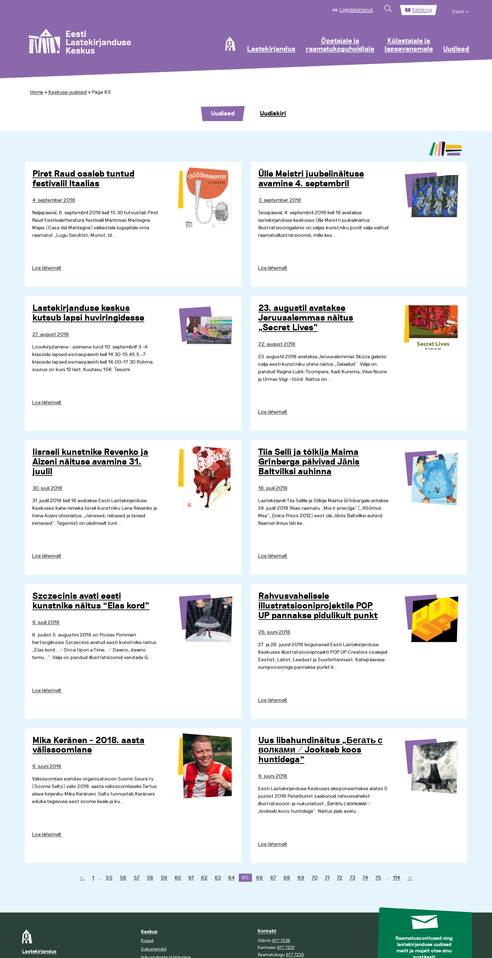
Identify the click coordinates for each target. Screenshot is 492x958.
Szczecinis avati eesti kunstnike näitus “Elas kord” (90, 601)
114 (396, 878)
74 (365, 878)
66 (259, 878)
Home (36, 92)
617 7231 (286, 947)
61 (191, 878)
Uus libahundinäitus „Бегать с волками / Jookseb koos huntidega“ (320, 750)
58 (150, 878)
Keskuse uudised (67, 92)
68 (286, 878)
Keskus (149, 932)
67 (273, 878)
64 (231, 878)
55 (109, 878)
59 (164, 878)
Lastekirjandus (271, 49)
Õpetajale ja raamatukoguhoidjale (340, 45)
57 (137, 878)
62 (204, 878)
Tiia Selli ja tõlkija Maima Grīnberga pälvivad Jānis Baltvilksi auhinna (309, 462)
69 (300, 878)
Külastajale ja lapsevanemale (408, 45)
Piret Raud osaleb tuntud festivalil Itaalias (83, 178)
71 (327, 878)
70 (315, 878)
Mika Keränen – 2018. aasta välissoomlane (88, 745)
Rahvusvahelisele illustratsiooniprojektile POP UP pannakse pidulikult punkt (318, 606)
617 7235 (295, 954)
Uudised (456, 49)
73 (352, 878)
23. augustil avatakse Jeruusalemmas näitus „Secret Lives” (305, 318)
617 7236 (281, 940)
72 (339, 878)
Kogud (147, 940)
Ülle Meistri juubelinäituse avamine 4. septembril (311, 178)
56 (123, 878)
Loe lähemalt (47, 268)
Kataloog (422, 10)
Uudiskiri (273, 113)
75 (378, 878)
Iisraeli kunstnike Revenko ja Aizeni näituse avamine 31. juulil (90, 462)
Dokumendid (153, 949)
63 (218, 878)
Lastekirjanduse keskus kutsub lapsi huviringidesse (88, 313)
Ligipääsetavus (356, 10)
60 (177, 878)
